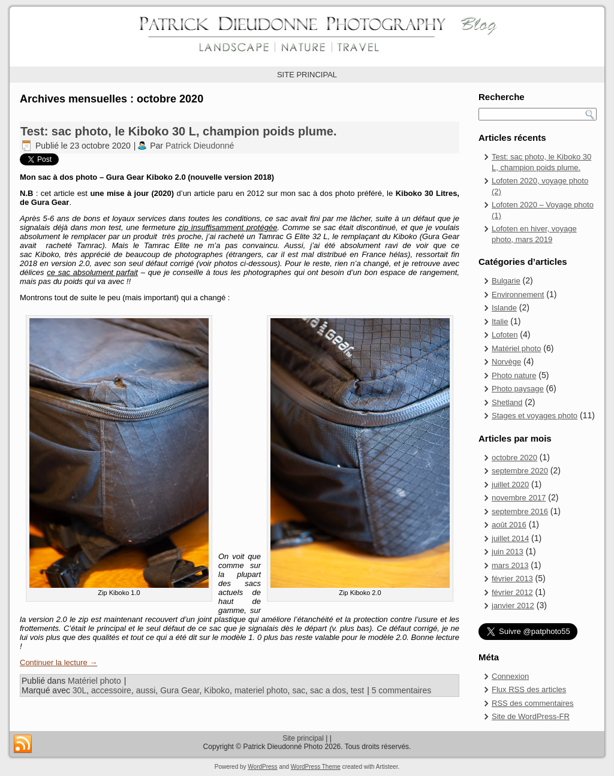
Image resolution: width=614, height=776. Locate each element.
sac (298, 690)
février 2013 (512, 578)
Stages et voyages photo (534, 415)
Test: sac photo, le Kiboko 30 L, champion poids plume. (178, 131)
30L (79, 690)
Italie (500, 321)
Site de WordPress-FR (531, 716)
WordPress (262, 766)
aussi (146, 690)
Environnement (518, 294)
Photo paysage (518, 388)
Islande (504, 307)
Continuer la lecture (58, 662)
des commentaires (533, 703)
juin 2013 (507, 551)
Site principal (303, 738)
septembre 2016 (520, 511)
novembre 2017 (519, 497)
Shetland (507, 402)
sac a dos (328, 690)
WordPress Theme (316, 766)
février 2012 (512, 592)
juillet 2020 (510, 484)
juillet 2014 (510, 538)
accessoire (111, 690)
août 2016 (509, 524)
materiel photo (261, 690)
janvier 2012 (513, 605)
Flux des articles (529, 689)
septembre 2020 (520, 470)
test (358, 690)
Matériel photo (94, 681)
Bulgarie (506, 280)
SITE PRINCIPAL (307, 74)
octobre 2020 (514, 457)
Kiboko (217, 690)
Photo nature (514, 375)
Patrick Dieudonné (199, 145)
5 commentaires (402, 690)
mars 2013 (510, 565)
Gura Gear (179, 690)
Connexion (510, 676)
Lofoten (504, 334)
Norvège (506, 361)
